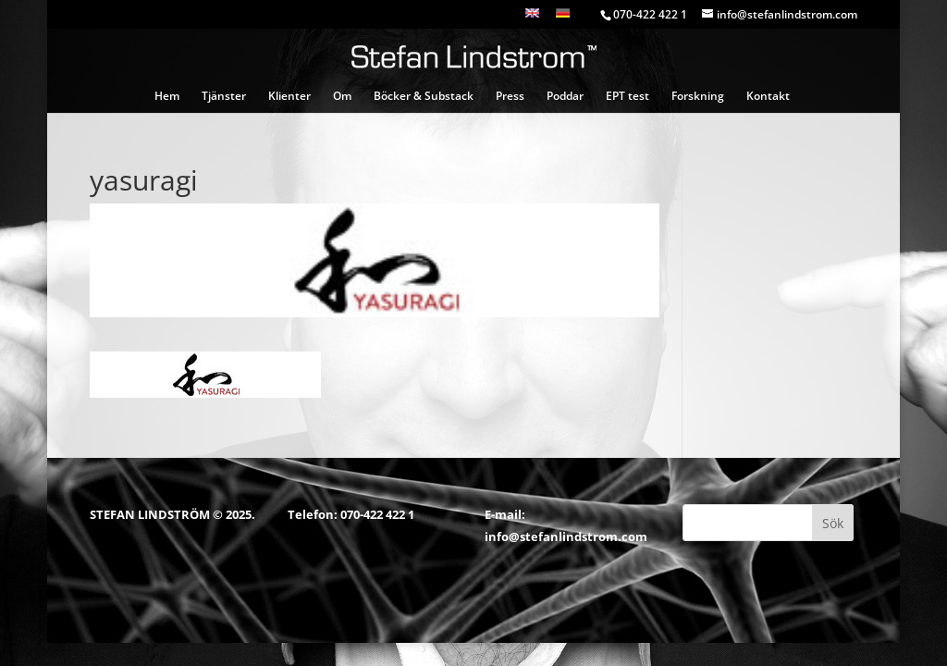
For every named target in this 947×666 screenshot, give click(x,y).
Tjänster (224, 97)
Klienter (289, 97)
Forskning (697, 97)
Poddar (565, 97)
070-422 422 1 (377, 514)
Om (342, 97)
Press (510, 97)
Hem (166, 97)
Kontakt (768, 97)
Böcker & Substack (424, 97)
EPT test (627, 97)
